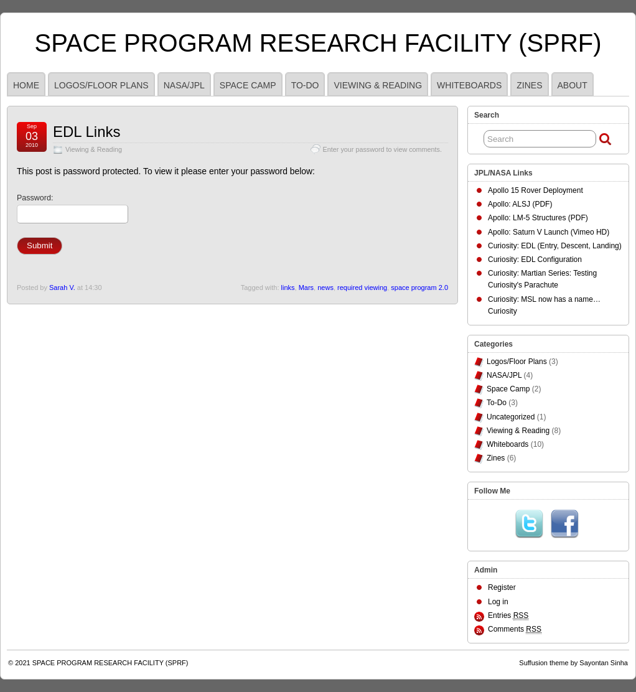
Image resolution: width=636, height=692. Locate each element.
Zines (529, 85)
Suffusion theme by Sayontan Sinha (573, 662)
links (288, 287)
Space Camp (248, 85)
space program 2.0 (419, 287)
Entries (508, 615)
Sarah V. (62, 287)
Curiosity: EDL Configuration (535, 259)
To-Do (305, 85)
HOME (26, 85)
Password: (72, 208)
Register (502, 587)
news (325, 287)
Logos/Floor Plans (101, 85)
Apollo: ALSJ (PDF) (520, 204)
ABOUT (572, 85)
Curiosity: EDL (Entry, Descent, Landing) (555, 245)
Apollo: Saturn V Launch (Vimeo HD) (548, 232)
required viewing (362, 287)
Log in (498, 601)
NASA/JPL (184, 85)
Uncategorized (511, 417)
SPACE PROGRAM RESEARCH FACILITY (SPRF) (318, 43)
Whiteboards (469, 85)
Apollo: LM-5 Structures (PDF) (538, 217)
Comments (514, 629)
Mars (306, 287)
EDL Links (87, 131)
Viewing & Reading (378, 85)
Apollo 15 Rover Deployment (535, 190)
